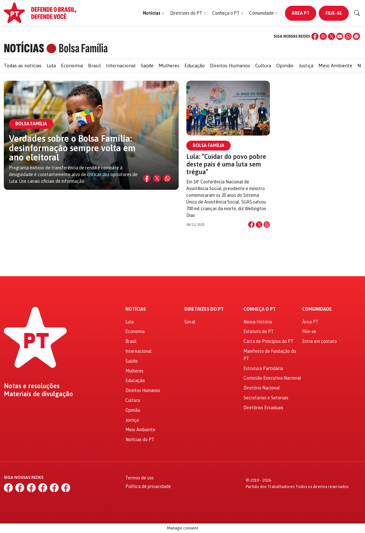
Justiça (306, 65)
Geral (189, 321)
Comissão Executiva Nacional (272, 378)
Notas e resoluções (32, 385)
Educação (194, 65)
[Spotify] (356, 36)
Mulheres (169, 65)
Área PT (300, 13)
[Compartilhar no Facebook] (251, 224)
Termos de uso (139, 477)
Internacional (121, 65)
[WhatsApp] (348, 36)
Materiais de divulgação (38, 393)
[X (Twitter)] (331, 36)
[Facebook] (314, 36)
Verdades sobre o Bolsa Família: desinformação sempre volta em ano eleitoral (72, 147)
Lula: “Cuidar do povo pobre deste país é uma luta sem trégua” (226, 164)
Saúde (147, 65)
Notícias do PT (139, 439)
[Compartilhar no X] (157, 178)
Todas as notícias (22, 65)
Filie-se (333, 13)
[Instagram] (323, 36)
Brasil (94, 65)
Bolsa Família (208, 145)
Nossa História (257, 321)
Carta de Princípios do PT (268, 341)
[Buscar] (357, 13)
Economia (72, 65)
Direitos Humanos (230, 65)
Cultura (263, 65)
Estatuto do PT (258, 331)
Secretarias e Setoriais (265, 397)
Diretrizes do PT (204, 309)
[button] (153, 13)
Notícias (135, 309)
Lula (51, 65)
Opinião (285, 65)
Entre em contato (319, 341)
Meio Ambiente (335, 65)
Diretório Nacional (261, 387)
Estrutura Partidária (263, 368)
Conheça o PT (259, 309)
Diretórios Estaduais (263, 407)
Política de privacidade (148, 486)
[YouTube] (339, 36)
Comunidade (317, 309)
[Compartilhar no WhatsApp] (167, 178)
